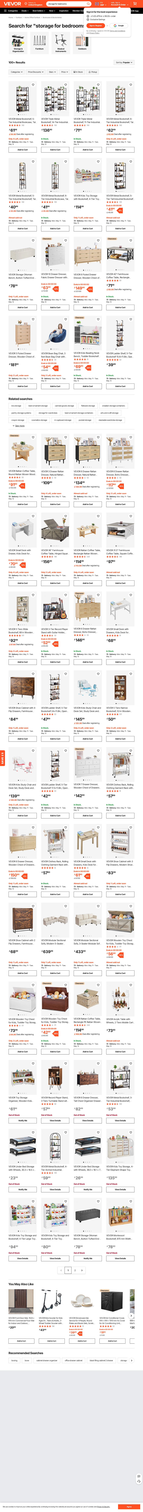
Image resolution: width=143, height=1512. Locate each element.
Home (11, 17)
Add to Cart (23, 149)
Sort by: (119, 62)
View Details (55, 1120)
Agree (129, 1507)
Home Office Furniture (32, 17)
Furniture (19, 17)
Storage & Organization (18, 50)
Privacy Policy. (94, 33)
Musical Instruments (61, 50)
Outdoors (82, 49)
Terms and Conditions (117, 31)
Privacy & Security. (103, 1507)
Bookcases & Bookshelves (52, 17)
